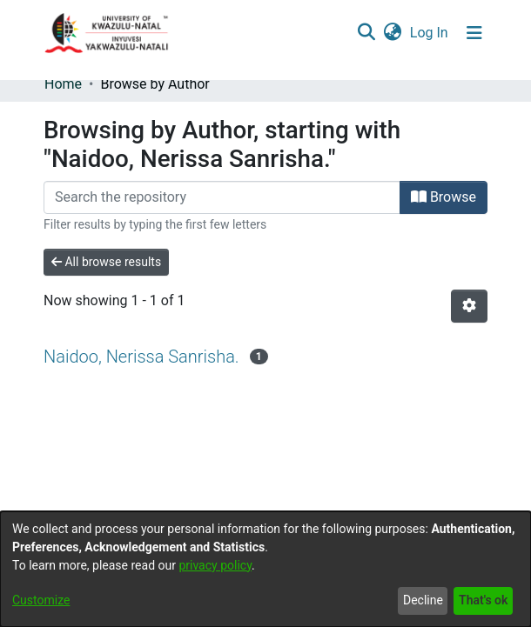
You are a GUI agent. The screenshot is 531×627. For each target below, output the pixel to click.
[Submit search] (366, 33)
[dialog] (265, 569)
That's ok (483, 600)
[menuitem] (392, 33)
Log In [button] (430, 32)
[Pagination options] (469, 306)
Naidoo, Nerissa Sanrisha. (141, 356)
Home (63, 84)
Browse (443, 197)
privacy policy (215, 565)
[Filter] (222, 197)
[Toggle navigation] (474, 33)
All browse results (106, 262)
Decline (423, 600)
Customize (41, 600)
